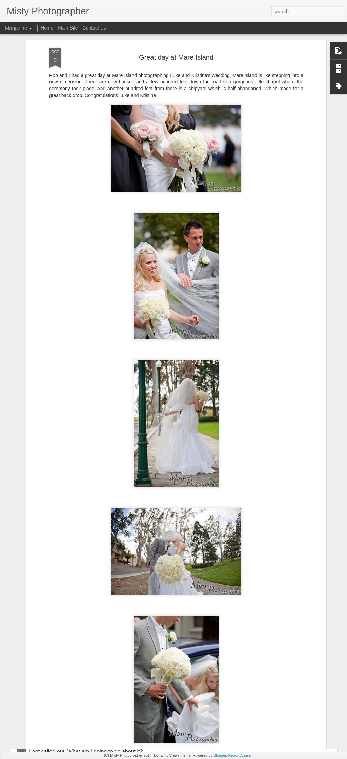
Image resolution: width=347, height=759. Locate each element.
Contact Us (94, 28)
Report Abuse (239, 755)
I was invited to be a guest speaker (147, 674)
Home (47, 28)
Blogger (219, 755)
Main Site (68, 28)
